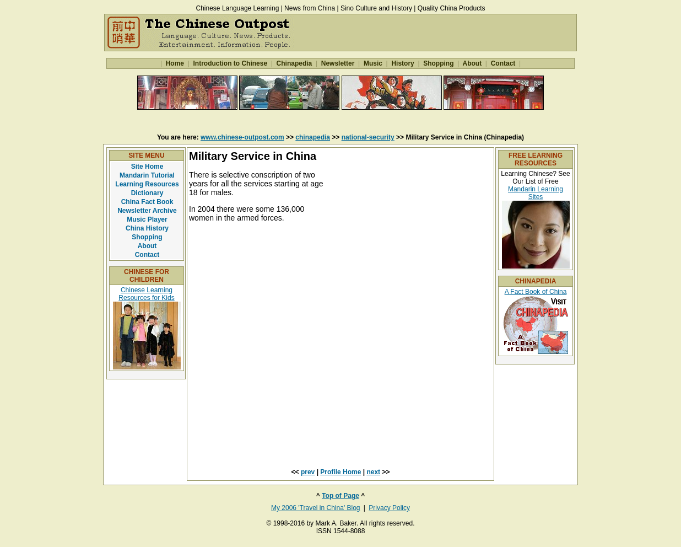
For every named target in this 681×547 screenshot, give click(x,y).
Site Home (147, 166)
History (403, 63)
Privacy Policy (389, 508)
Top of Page (340, 496)
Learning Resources (147, 184)
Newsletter (337, 63)
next (373, 472)
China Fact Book (147, 202)
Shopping (438, 63)
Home (175, 63)
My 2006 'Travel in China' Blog (315, 508)
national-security (368, 137)
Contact (503, 63)
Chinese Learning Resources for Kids (146, 294)
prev (308, 472)
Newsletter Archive (147, 210)
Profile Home (340, 472)
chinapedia (312, 137)
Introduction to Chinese (230, 63)
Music (373, 63)
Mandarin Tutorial (147, 175)
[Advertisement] (340, 121)
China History (147, 228)
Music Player (147, 219)
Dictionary (147, 193)
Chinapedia (294, 63)
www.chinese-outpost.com (242, 137)
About (472, 63)
